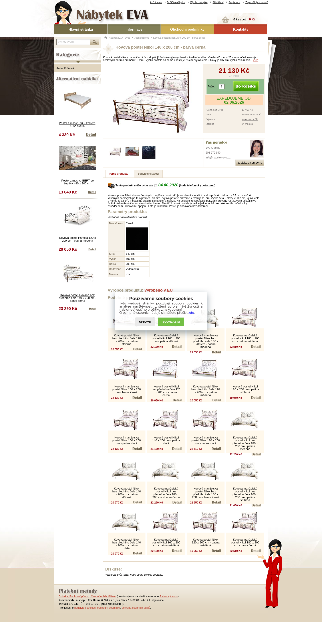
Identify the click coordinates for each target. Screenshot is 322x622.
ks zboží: (244, 19)
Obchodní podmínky (187, 29)
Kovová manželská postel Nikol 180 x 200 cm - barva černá (245, 542)
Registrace (234, 2)
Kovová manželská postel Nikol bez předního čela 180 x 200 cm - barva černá (166, 493)
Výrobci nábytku (198, 2)
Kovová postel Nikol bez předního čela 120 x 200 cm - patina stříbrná (126, 340)
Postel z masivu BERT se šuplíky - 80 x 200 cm (77, 182)
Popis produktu (118, 173)
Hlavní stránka (81, 29)
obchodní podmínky (108, 607)
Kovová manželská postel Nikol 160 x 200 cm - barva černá (126, 389)
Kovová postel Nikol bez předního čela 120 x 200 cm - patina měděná (205, 391)
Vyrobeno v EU (250, 119)
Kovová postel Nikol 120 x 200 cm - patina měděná (205, 542)
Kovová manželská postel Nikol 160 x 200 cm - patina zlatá (126, 440)
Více (255, 60)
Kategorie (60, 51)
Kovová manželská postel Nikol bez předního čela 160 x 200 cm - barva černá (205, 493)
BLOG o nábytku (176, 2)
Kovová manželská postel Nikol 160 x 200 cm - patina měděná (166, 542)
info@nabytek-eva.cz (218, 157)
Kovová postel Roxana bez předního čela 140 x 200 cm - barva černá (77, 297)
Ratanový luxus (168, 596)
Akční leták (156, 2)
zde (191, 313)
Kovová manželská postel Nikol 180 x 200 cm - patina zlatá (205, 440)
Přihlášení (218, 2)
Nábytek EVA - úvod (119, 37)
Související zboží (148, 173)
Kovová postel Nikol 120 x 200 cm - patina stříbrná (245, 389)
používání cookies (85, 607)
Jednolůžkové (65, 68)
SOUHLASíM (171, 321)
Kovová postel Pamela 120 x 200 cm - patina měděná (77, 239)
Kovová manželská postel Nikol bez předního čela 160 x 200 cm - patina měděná (205, 341)
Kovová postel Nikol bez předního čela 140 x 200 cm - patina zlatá (126, 544)
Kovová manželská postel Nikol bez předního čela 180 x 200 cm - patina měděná (245, 443)
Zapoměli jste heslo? (256, 2)
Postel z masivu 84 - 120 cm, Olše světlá (77, 124)
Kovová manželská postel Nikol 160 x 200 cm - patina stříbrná (166, 338)
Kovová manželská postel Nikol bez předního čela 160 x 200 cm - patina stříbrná (245, 494)
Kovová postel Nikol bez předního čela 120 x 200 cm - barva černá (166, 391)
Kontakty (240, 29)
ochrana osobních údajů (136, 607)
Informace (133, 29)
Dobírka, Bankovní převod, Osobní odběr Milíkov (87, 596)
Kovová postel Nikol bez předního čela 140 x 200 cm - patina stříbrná (126, 493)
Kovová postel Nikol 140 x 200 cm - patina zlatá (166, 440)
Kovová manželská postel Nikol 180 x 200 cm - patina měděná (245, 338)
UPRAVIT (145, 321)
